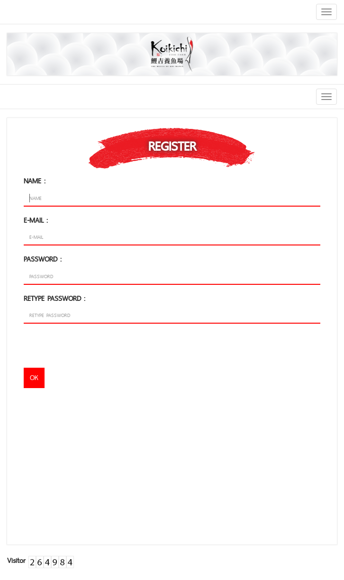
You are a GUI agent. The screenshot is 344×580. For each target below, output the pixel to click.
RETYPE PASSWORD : (54, 298)
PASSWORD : (43, 259)
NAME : (34, 181)
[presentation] (96, 349)
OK (34, 377)
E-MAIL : (36, 220)
